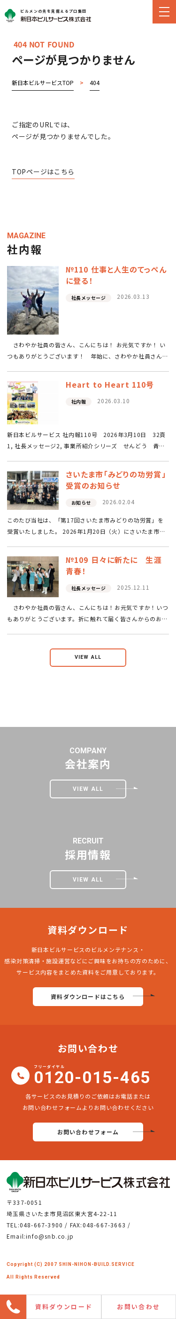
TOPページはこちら (43, 171)
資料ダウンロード (64, 1306)
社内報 (78, 401)
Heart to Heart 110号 (110, 384)
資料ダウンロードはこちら (88, 996)
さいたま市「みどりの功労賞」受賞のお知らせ (116, 479)
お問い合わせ (138, 1306)
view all (88, 657)
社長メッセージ (88, 297)
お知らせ (81, 502)
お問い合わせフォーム (88, 1132)
